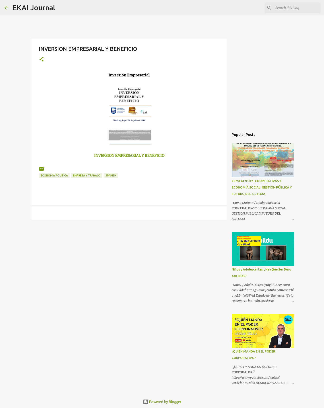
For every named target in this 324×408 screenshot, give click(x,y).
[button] (41, 60)
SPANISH (110, 175)
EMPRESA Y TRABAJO (86, 175)
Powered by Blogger (162, 402)
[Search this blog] (297, 7)
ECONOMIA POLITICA (54, 175)
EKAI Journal (33, 8)
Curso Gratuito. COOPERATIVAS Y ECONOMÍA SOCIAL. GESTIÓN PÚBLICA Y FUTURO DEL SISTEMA (262, 187)
